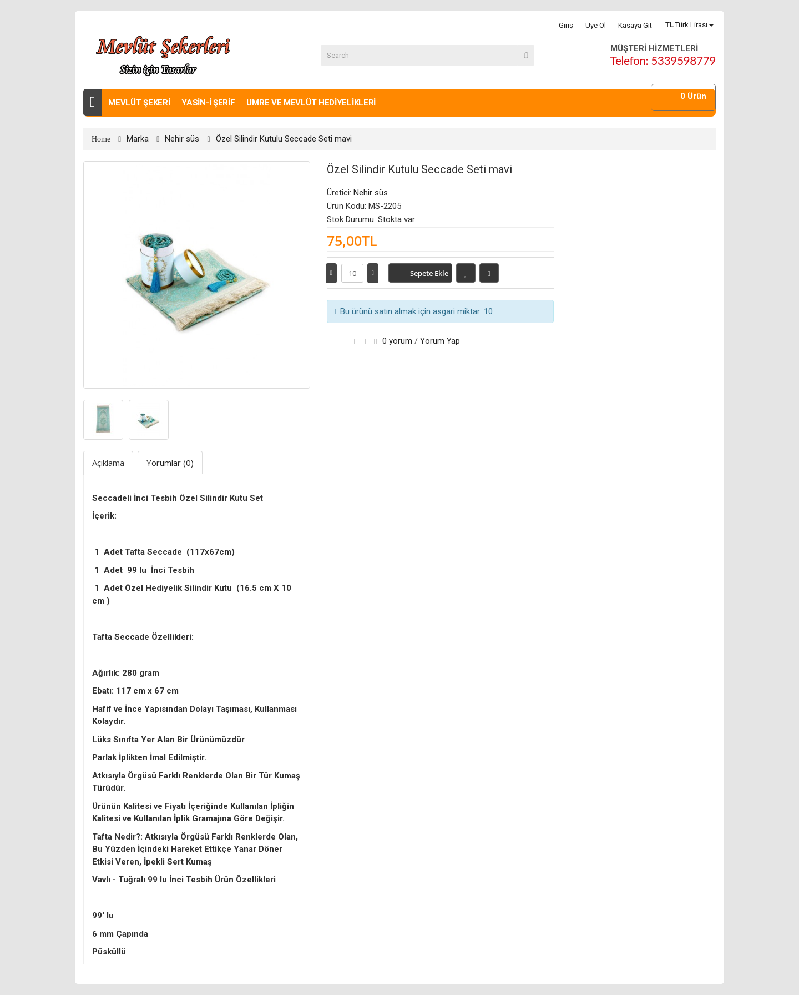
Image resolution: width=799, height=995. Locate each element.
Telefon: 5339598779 (663, 60)
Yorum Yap (440, 341)
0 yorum (397, 341)
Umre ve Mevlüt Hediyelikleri (311, 103)
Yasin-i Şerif (208, 103)
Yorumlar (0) (170, 462)
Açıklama (108, 462)
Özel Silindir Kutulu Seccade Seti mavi (284, 139)
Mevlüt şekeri (139, 103)
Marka (138, 139)
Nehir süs (182, 139)
